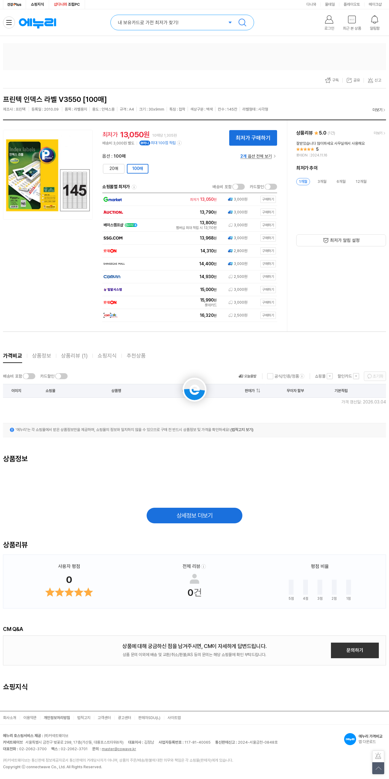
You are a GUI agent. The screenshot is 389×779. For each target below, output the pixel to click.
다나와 (311, 4)
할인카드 (345, 376)
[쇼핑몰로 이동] (188, 199)
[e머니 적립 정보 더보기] (179, 143)
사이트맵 (174, 717)
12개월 (361, 181)
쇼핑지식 (37, 4)
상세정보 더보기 (195, 515)
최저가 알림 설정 (345, 240)
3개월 (321, 181)
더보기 (377, 110)
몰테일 (330, 4)
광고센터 (124, 717)
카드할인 (257, 186)
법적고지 (83, 717)
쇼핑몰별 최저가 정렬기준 (134, 187)
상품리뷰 (74, 355)
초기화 (378, 376)
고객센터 (104, 717)
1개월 (303, 181)
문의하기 (355, 650)
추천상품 (136, 355)
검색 (242, 22)
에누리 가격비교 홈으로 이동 (37, 22)
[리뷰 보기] (341, 149)
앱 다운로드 (365, 739)
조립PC (67, 4)
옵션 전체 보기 (256, 156)
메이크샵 (375, 4)
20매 (114, 168)
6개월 (341, 181)
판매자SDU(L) (149, 717)
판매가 (250, 390)
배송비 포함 (222, 186)
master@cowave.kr (119, 749)
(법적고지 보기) (241, 429)
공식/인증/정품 (286, 376)
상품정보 (41, 355)
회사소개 (9, 717)
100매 (137, 168)
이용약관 (30, 717)
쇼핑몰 (320, 376)
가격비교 (12, 355)
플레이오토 (352, 4)
